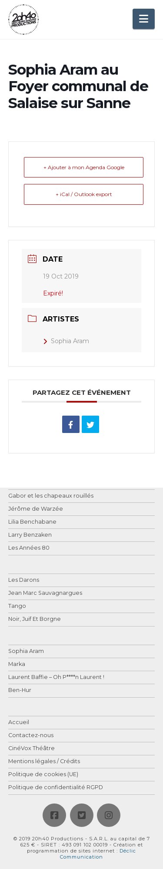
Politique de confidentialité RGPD (55, 787)
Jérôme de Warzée (35, 509)
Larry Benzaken (30, 535)
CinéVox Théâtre (31, 748)
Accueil (18, 722)
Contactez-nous (30, 735)
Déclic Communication (98, 854)
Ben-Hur (19, 690)
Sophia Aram (66, 341)
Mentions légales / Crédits (44, 761)
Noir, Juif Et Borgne (34, 619)
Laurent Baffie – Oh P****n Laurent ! (56, 677)
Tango (17, 606)
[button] (144, 19)
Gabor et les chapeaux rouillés (50, 496)
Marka (16, 664)
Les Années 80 (29, 548)
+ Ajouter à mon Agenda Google (83, 167)
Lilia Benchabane (32, 522)
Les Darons (23, 580)
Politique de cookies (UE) (43, 774)
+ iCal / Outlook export (84, 194)
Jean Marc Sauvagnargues (45, 593)
